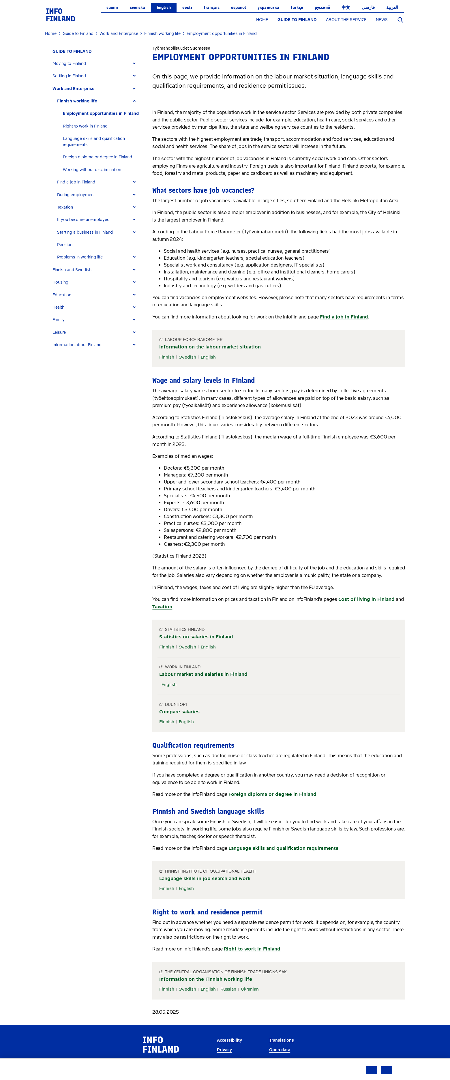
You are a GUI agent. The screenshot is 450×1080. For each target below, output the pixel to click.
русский (322, 7)
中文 (346, 7)
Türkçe (297, 7)
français (212, 7)
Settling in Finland (69, 76)
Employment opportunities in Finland (101, 113)
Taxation (65, 207)
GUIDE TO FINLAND (297, 19)
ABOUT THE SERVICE (346, 19)
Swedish (187, 357)
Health (58, 307)
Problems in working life (80, 257)
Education (61, 294)
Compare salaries (179, 712)
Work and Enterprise (73, 88)
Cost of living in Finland (366, 599)
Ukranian (250, 989)
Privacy (224, 1049)
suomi (112, 7)
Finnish (166, 357)
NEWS (382, 19)
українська (268, 7)
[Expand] (134, 63)
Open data (279, 1049)
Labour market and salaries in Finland (203, 674)
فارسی (368, 7)
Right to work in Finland (85, 126)
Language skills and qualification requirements (94, 141)
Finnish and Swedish (71, 269)
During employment (76, 194)
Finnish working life (77, 101)
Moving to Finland (69, 63)
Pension (64, 244)
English (164, 7)
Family (58, 319)
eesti (187, 7)
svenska (137, 7)
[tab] (96, 63)
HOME (262, 19)
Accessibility (229, 1040)
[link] (60, 14)
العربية (392, 7)
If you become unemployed (83, 219)
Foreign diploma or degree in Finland (97, 157)
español (238, 7)
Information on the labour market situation (210, 347)
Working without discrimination (92, 169)
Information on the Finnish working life (205, 979)
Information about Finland (77, 344)
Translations (281, 1040)
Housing (60, 282)
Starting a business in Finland (85, 232)
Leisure (59, 332)
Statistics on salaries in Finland (196, 637)
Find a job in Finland (76, 182)
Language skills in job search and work (204, 878)
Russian (228, 989)
